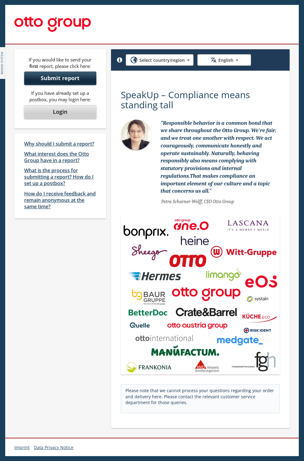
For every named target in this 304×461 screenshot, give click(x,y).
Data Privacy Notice (53, 447)
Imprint (22, 447)
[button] (119, 60)
